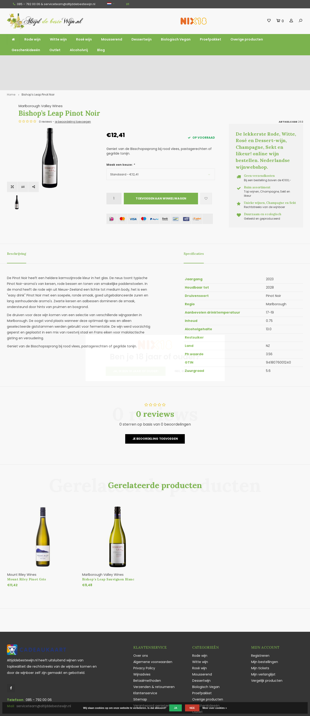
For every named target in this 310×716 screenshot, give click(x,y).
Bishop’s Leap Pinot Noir (38, 73)
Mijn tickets (260, 643)
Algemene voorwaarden (152, 636)
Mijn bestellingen (264, 636)
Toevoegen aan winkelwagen (161, 176)
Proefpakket (210, 39)
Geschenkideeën (26, 50)
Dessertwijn (141, 39)
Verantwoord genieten (151, 680)
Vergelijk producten (266, 655)
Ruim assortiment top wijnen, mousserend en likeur (101, 61)
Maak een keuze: (120, 143)
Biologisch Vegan (176, 39)
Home (11, 73)
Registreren (260, 630)
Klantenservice (145, 668)
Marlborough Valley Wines (128, 84)
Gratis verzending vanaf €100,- (28, 61)
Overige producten (246, 39)
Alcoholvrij (79, 50)
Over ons (140, 630)
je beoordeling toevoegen (161, 100)
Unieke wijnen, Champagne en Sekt (177, 61)
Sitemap (140, 674)
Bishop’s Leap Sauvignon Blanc (108, 554)
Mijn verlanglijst (263, 649)
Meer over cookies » (214, 708)
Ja (175, 708)
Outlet (55, 50)
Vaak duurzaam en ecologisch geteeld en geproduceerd (247, 61)
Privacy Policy (144, 643)
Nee (192, 708)
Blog (101, 50)
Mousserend (111, 39)
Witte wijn (58, 39)
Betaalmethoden (147, 655)
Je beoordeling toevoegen (155, 413)
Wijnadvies (141, 649)
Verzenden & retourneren (154, 661)
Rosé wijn (84, 39)
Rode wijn (32, 39)
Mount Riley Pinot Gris (26, 554)
